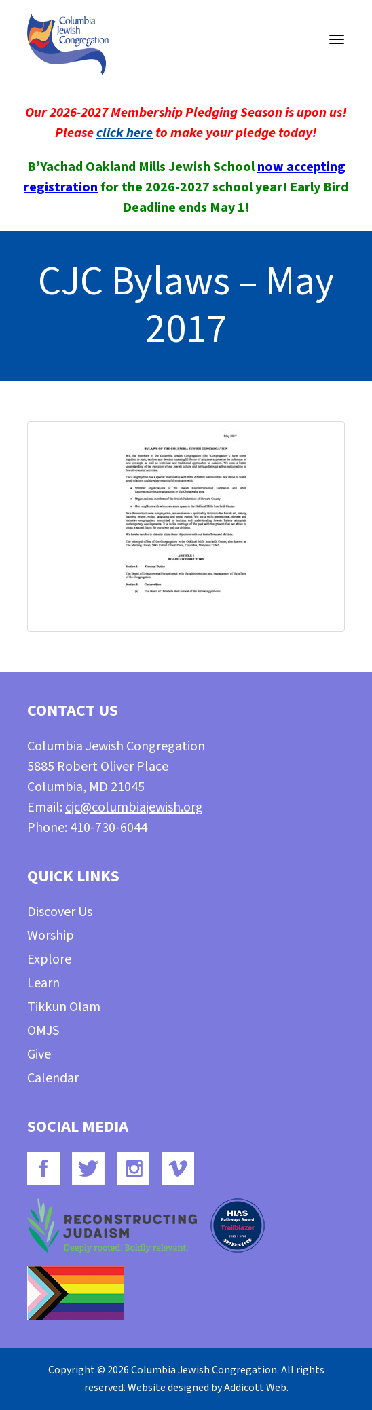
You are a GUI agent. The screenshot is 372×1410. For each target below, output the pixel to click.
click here (124, 132)
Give (39, 1054)
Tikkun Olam (63, 1006)
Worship (50, 935)
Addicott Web (255, 1387)
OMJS (43, 1030)
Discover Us (59, 911)
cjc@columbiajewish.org (134, 807)
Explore (49, 959)
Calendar (53, 1078)
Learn (43, 983)
